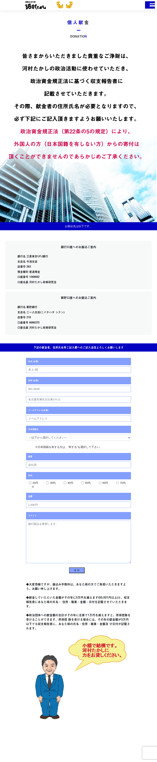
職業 (30, 456)
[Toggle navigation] (150, 5)
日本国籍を (33, 429)
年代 (30, 476)
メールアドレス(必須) (38, 410)
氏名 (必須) (33, 361)
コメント (32, 516)
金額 (30, 496)
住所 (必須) (33, 380)
